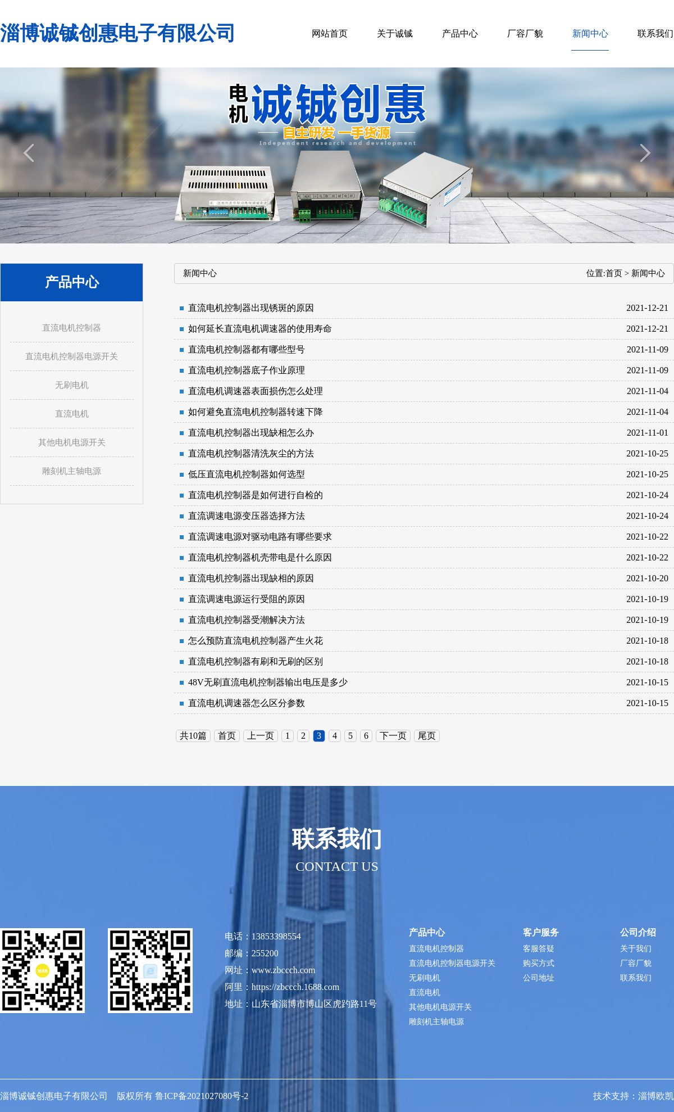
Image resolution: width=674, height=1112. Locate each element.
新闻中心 (648, 273)
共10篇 (193, 735)
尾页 (427, 735)
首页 (613, 273)
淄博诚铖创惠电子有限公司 (118, 33)
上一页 (260, 735)
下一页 (393, 735)
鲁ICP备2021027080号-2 (201, 1096)
